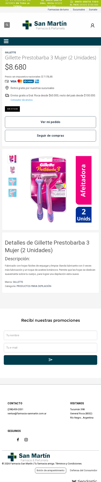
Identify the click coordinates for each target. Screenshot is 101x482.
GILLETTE (18, 282)
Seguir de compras (50, 135)
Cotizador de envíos (22, 99)
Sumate (93, 9)
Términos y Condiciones (68, 463)
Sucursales (79, 9)
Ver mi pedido (50, 122)
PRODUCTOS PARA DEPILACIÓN (34, 286)
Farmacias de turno (58, 9)
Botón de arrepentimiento (50, 470)
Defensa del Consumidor (83, 470)
